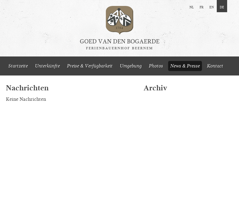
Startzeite (18, 66)
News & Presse (185, 66)
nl (191, 7)
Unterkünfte (47, 66)
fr (201, 7)
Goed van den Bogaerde (120, 44)
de (222, 7)
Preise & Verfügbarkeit (90, 66)
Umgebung (131, 66)
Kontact (215, 66)
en (211, 7)
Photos (156, 66)
